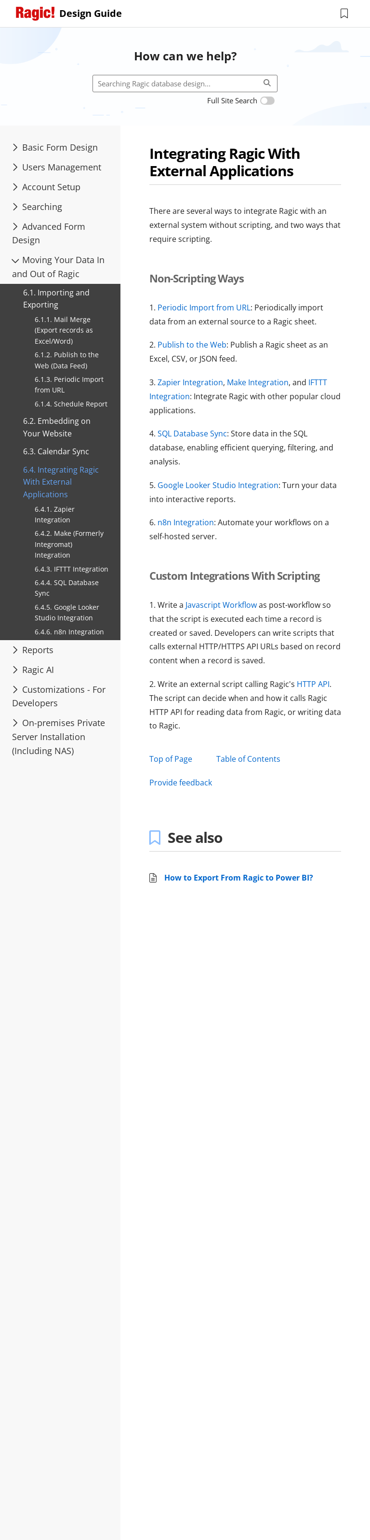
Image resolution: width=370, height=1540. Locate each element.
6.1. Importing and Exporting (56, 298)
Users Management (56, 167)
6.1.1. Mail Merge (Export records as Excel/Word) (64, 330)
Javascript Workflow (221, 605)
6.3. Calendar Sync (56, 451)
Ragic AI (33, 669)
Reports (32, 650)
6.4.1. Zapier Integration (55, 514)
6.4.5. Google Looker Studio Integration (67, 612)
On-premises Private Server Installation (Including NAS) (58, 736)
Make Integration (258, 382)
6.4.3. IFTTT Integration (71, 569)
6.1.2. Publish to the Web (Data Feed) (67, 360)
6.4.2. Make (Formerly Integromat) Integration (69, 544)
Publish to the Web (192, 344)
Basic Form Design (55, 147)
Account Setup (46, 187)
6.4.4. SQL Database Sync (67, 588)
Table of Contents (248, 759)
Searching (37, 206)
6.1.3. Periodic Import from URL (69, 384)
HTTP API (313, 684)
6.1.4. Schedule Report (71, 403)
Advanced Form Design (48, 233)
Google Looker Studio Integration (218, 485)
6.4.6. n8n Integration (69, 631)
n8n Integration (186, 522)
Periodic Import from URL (204, 307)
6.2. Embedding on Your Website (57, 427)
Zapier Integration (190, 382)
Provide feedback (180, 782)
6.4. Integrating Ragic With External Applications (61, 482)
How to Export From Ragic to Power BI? (238, 877)
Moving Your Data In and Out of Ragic (58, 267)
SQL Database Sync (192, 433)
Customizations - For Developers (59, 696)
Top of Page (170, 759)
